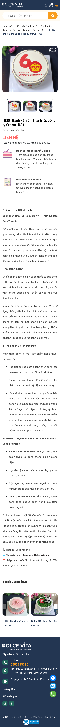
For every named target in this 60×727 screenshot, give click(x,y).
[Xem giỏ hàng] (51, 5)
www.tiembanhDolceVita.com (33, 554)
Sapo (55, 716)
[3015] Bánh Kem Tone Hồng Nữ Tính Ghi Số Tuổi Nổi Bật (15, 620)
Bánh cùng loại (14, 581)
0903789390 (19, 664)
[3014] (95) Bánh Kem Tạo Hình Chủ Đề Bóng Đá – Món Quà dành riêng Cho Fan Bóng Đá (44, 620)
